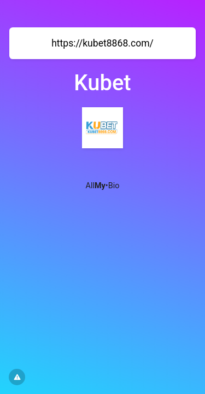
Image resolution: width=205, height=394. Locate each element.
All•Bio (103, 185)
